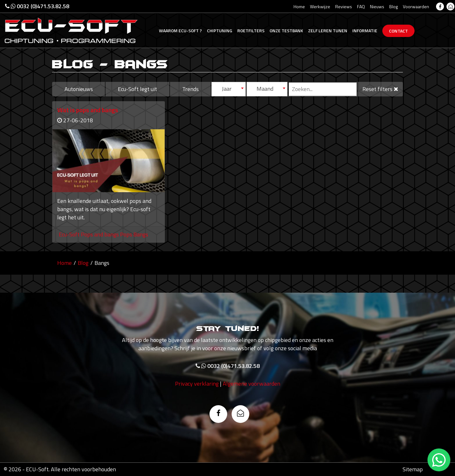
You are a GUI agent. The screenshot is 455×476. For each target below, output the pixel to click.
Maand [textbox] (265, 88)
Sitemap (413, 469)
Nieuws (377, 6)
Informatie (364, 30)
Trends (190, 89)
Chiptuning (219, 30)
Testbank (286, 30)
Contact (398, 30)
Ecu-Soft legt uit (137, 89)
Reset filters (380, 89)
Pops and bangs (100, 234)
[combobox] (228, 89)
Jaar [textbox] (227, 88)
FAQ (361, 6)
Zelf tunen (327, 30)
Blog (393, 6)
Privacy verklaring (197, 384)
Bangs (140, 234)
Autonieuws (78, 89)
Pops (126, 234)
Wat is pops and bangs (87, 110)
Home (299, 6)
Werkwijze (320, 6)
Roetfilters (250, 30)
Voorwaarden (416, 6)
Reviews (343, 6)
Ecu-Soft (180, 30)
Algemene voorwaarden (251, 384)
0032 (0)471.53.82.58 (37, 6)
